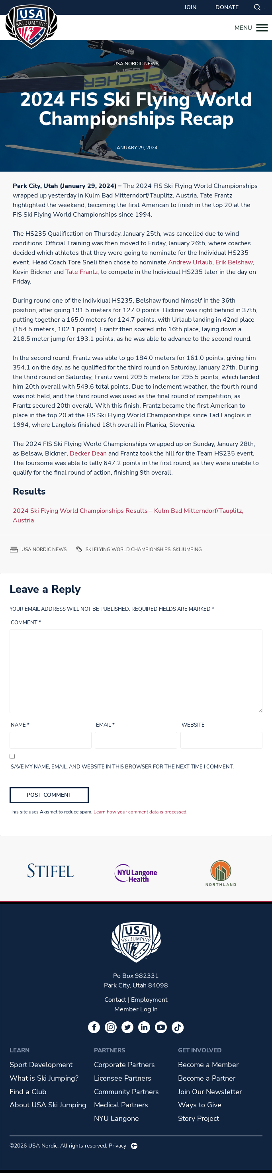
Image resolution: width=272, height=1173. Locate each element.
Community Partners (126, 1092)
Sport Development (41, 1064)
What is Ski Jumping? (44, 1078)
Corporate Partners (124, 1064)
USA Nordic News (136, 64)
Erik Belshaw (233, 262)
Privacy (117, 1146)
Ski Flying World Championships (128, 549)
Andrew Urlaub (190, 262)
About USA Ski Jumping (48, 1105)
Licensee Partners (122, 1078)
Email (105, 725)
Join (190, 7)
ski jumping (187, 549)
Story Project (198, 1118)
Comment (26, 622)
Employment (149, 999)
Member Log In (136, 1009)
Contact (115, 999)
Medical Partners (121, 1105)
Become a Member (208, 1064)
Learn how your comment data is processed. (141, 812)
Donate (227, 7)
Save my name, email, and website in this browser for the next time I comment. (122, 766)
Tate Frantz (81, 272)
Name (20, 725)
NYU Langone (116, 1118)
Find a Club (28, 1092)
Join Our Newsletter (210, 1092)
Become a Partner (206, 1078)
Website (193, 725)
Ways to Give (199, 1105)
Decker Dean (88, 453)
